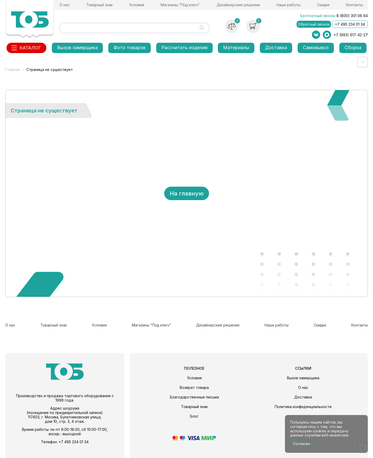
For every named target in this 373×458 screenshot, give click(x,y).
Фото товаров (129, 47)
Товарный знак (99, 5)
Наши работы (288, 5)
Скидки (323, 5)
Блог (194, 416)
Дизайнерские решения (238, 5)
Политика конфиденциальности (303, 406)
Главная (12, 69)
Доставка (276, 47)
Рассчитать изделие (184, 47)
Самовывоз (316, 47)
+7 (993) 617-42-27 (351, 35)
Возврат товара (194, 387)
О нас (65, 5)
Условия (136, 5)
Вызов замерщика (77, 47)
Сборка (353, 47)
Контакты (354, 5)
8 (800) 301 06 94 (352, 15)
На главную (187, 193)
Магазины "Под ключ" (180, 5)
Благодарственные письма (194, 397)
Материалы (236, 47)
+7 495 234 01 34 (350, 24)
